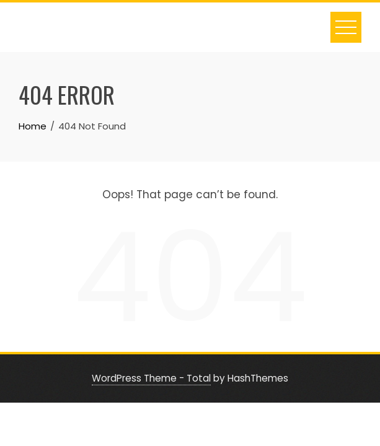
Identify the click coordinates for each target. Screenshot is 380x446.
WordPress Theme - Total (151, 378)
